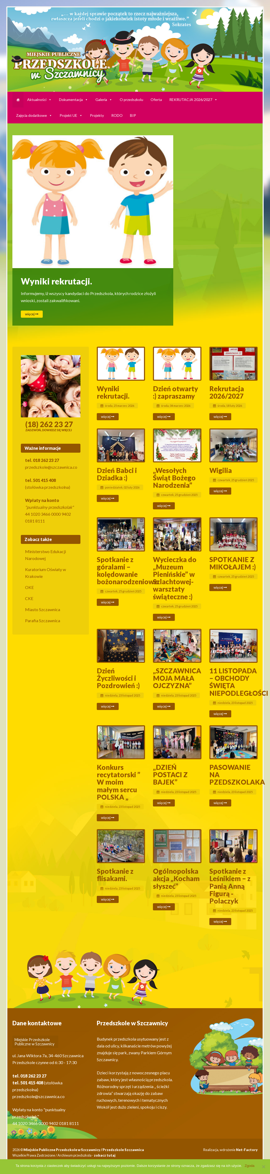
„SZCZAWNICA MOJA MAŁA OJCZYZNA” (177, 678)
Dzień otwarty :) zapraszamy (175, 392)
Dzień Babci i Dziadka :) (117, 474)
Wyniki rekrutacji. (56, 281)
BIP (133, 115)
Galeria (103, 99)
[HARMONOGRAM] (17, 100)
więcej (31, 314)
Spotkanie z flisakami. (115, 874)
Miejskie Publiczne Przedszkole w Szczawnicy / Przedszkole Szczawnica (83, 1150)
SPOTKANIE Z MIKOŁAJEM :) (232, 563)
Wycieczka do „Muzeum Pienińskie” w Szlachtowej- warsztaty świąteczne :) (174, 578)
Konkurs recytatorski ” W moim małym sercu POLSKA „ (118, 782)
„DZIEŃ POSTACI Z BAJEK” (170, 774)
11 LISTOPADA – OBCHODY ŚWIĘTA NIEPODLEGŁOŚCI (238, 682)
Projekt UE (71, 115)
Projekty (97, 115)
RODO (117, 115)
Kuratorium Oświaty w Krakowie (45, 573)
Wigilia (220, 470)
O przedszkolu (131, 99)
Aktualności (39, 99)
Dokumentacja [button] (73, 99)
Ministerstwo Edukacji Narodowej (45, 555)
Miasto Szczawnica (42, 609)
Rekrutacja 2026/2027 (226, 392)
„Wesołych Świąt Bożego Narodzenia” (174, 477)
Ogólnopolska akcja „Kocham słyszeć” (176, 878)
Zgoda (249, 1166)
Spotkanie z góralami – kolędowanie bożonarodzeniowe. (128, 570)
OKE (29, 587)
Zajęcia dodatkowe (34, 115)
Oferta (156, 99)
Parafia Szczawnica (42, 620)
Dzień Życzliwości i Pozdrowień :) (118, 678)
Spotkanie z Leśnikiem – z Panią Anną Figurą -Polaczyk (229, 886)
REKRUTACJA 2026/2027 (193, 99)
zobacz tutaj (104, 1155)
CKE (29, 598)
